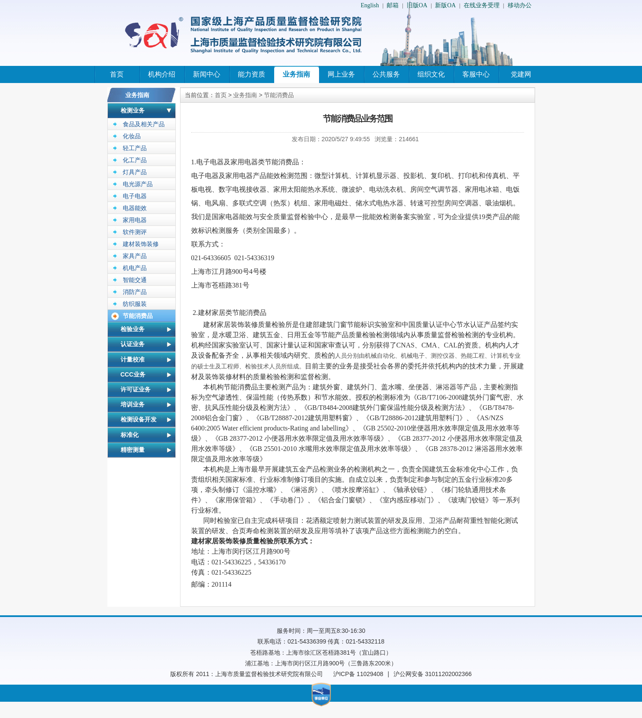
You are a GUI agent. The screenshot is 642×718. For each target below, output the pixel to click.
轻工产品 (135, 148)
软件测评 (135, 231)
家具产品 (135, 255)
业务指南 (296, 74)
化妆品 (132, 136)
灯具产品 (135, 172)
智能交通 (135, 279)
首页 (117, 74)
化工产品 (135, 160)
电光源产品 (138, 184)
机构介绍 (161, 74)
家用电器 (135, 220)
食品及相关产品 (144, 124)
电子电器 (135, 196)
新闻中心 (206, 74)
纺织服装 (135, 303)
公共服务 (386, 74)
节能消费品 (138, 315)
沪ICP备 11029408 (358, 674)
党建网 (521, 74)
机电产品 (135, 267)
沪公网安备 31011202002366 (432, 674)
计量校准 (133, 359)
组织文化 (431, 74)
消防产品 (135, 291)
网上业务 (341, 74)
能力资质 (251, 74)
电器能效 (135, 208)
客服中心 (476, 74)
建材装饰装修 (141, 243)
